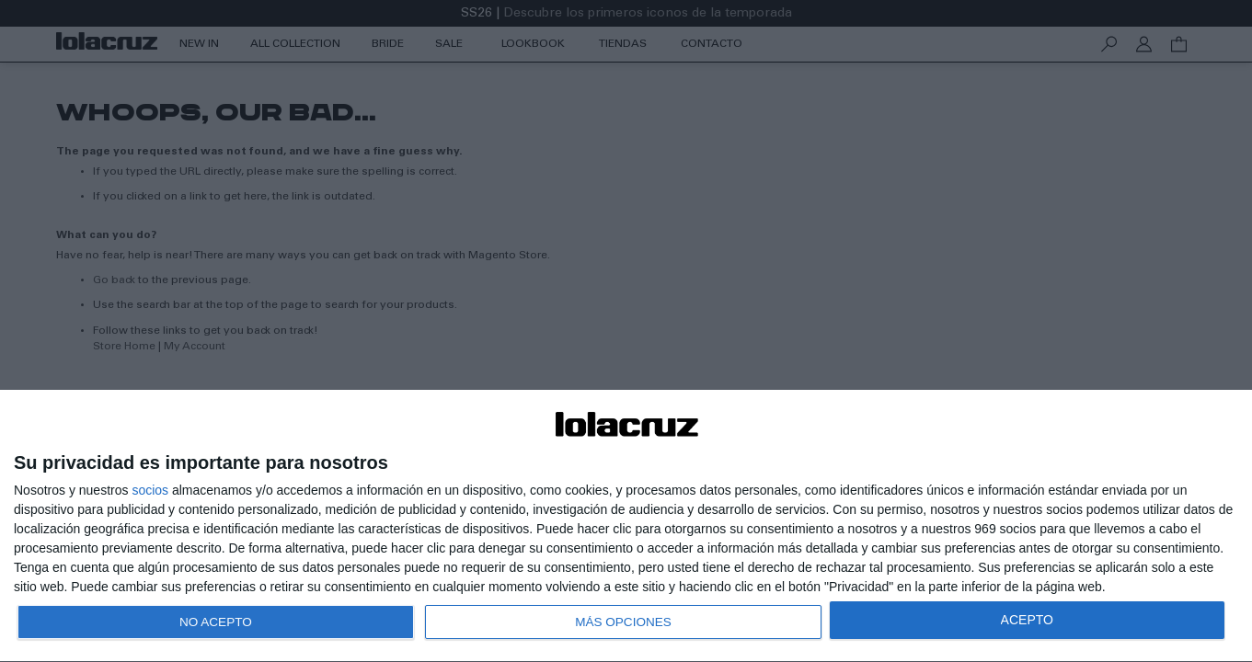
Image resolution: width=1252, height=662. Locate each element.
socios (150, 484)
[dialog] (626, 523)
